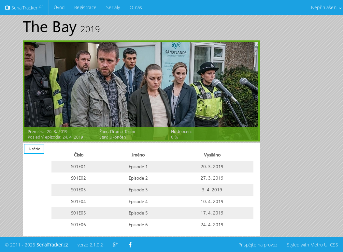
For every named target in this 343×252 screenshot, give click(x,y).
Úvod (59, 7)
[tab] (34, 149)
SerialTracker (24, 7)
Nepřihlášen (323, 7)
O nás (136, 7)
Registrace (85, 7)
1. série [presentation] (34, 148)
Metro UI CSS (324, 245)
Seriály (113, 7)
